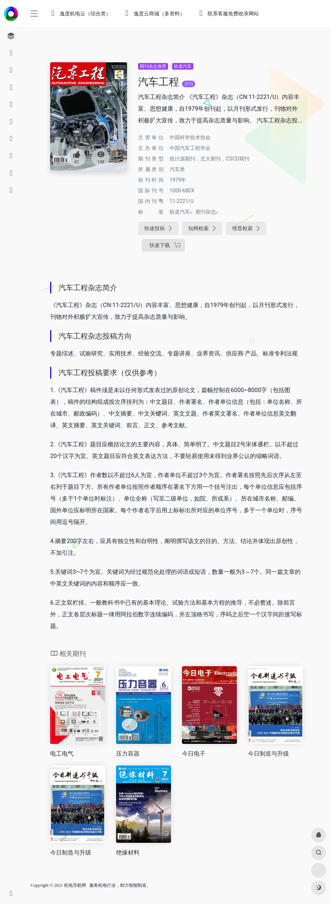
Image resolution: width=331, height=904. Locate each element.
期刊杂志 (206, 212)
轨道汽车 (182, 66)
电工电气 (62, 753)
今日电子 (193, 753)
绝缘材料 (128, 852)
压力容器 (128, 753)
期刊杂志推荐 (153, 66)
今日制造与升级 (268, 753)
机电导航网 (75, 885)
